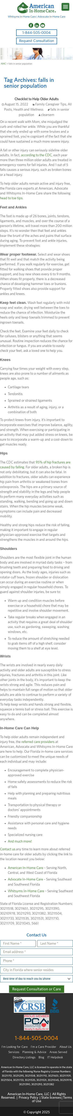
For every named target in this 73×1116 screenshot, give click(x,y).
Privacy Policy (28, 1097)
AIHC (3, 64)
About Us (65, 1046)
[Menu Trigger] (65, 7)
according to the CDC (36, 155)
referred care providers (38, 742)
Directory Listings (24, 1057)
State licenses (51, 1097)
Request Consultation (36, 41)
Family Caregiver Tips (50, 104)
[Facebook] (31, 25)
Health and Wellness (28, 109)
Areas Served (58, 1052)
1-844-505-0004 (36, 33)
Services (13, 1052)
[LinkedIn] (36, 25)
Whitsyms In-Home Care (26, 891)
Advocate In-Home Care (25, 879)
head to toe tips (11, 198)
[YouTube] (42, 25)
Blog (41, 1057)
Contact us (7, 849)
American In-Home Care (25, 868)
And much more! (20, 841)
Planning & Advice (34, 1052)
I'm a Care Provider (43, 1046)
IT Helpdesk (55, 1057)
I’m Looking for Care (15, 1046)
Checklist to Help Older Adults (37, 99)
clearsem (47, 115)
